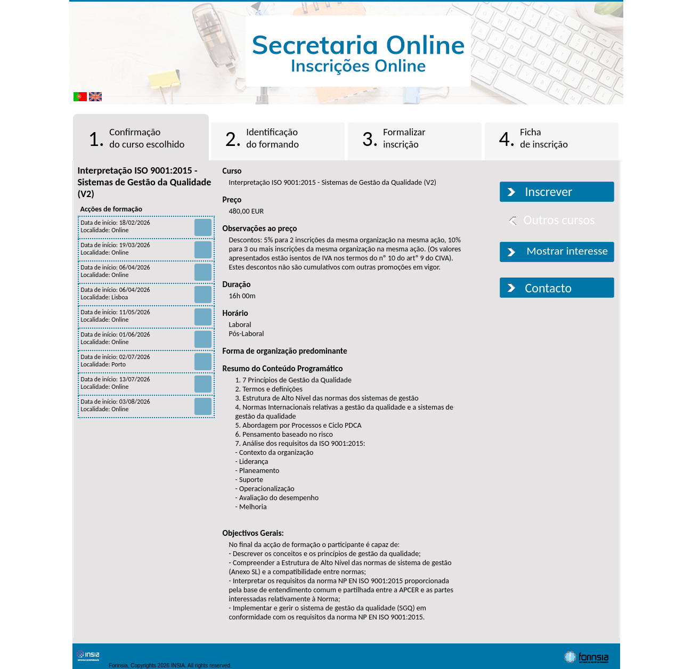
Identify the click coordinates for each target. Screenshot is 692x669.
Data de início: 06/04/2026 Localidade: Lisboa (146, 293)
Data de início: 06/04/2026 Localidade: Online (146, 271)
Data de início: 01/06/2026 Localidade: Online (146, 338)
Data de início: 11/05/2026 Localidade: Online (146, 315)
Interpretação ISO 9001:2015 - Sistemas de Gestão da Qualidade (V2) (144, 182)
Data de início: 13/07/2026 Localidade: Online (146, 383)
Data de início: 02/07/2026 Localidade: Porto (146, 360)
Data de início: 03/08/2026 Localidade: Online (146, 405)
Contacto (548, 288)
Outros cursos (559, 219)
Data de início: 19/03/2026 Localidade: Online (146, 248)
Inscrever (549, 191)
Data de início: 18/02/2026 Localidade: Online (146, 226)
